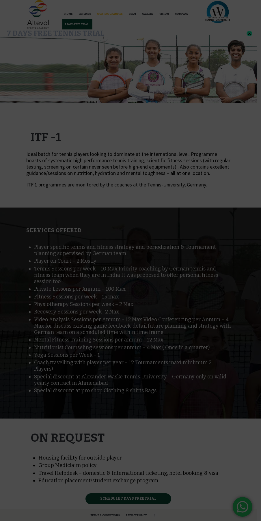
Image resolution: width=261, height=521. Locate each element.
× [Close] (249, 33)
